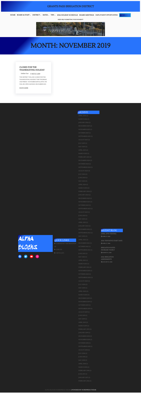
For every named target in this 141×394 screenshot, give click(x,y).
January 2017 (83, 377)
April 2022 (82, 240)
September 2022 (84, 233)
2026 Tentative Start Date (111, 241)
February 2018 (83, 370)
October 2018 (83, 343)
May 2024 (81, 181)
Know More (23, 88)
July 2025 (81, 143)
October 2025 (83, 133)
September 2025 (84, 136)
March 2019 (82, 326)
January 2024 (83, 195)
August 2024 (83, 171)
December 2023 (84, 198)
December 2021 (84, 243)
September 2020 (84, 277)
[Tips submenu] (55, 15)
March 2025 (82, 153)
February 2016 (83, 381)
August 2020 (83, 281)
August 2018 (83, 350)
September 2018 (84, 346)
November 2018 (84, 339)
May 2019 (81, 319)
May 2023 (81, 219)
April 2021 (82, 260)
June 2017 (81, 374)
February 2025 (83, 157)
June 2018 (81, 357)
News (58, 253)
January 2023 (83, 226)
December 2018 (84, 336)
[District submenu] (40, 15)
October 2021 (83, 246)
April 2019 (82, 322)
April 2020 (82, 291)
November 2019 (84, 302)
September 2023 (84, 209)
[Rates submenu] (48, 15)
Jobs (58, 249)
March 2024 (82, 188)
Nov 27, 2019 (36, 74)
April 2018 (82, 364)
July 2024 (81, 174)
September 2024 (84, 167)
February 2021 (83, 267)
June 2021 (81, 253)
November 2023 (84, 202)
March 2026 (82, 119)
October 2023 (83, 205)
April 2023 (82, 222)
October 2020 (83, 274)
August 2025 (83, 140)
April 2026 (82, 116)
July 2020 (81, 284)
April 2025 (82, 150)
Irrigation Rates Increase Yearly (108, 249)
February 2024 (84, 191)
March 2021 (82, 264)
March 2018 (82, 367)
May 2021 (81, 257)
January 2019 (83, 333)
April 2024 (82, 185)
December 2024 (84, 160)
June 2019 (81, 315)
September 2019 (84, 309)
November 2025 (84, 129)
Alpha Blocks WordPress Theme (58, 390)
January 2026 (83, 122)
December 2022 (84, 229)
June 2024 (81, 178)
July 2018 (81, 353)
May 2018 (81, 360)
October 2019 (83, 305)
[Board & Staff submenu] (30, 15)
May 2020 (81, 288)
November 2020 (84, 271)
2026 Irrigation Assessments (107, 258)
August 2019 (83, 312)
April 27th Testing (108, 234)
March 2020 (82, 295)
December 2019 (84, 298)
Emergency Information (66, 244)
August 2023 (83, 212)
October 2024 (83, 164)
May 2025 (81, 147)
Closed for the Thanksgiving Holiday (32, 68)
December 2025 (84, 126)
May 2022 (81, 236)
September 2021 (84, 250)
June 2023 (81, 215)
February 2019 (83, 329)
